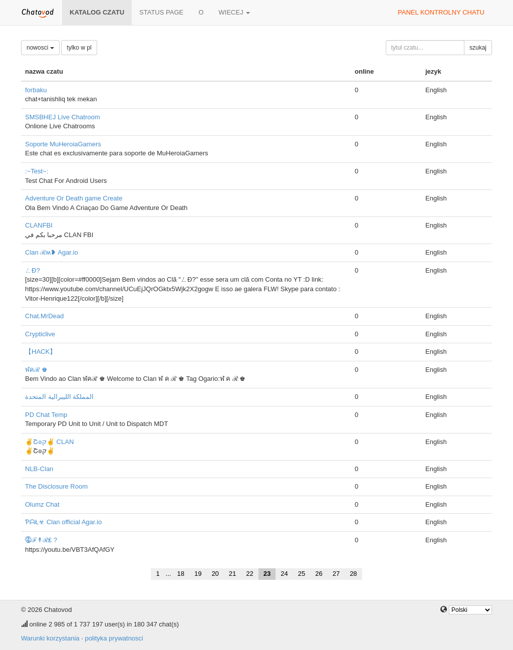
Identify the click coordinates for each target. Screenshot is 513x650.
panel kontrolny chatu (441, 12)
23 (267, 573)
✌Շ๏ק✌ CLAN (49, 442)
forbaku (36, 90)
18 (180, 573)
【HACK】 (40, 351)
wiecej (234, 12)
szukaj (477, 47)
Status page (161, 12)
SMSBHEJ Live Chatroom (62, 117)
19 (197, 573)
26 (318, 573)
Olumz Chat (42, 504)
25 (301, 573)
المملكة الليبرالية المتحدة (59, 396)
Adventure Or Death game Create (73, 198)
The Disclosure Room (56, 486)
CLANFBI (39, 225)
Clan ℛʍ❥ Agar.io (51, 252)
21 (232, 573)
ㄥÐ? (32, 270)
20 (214, 573)
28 (353, 573)
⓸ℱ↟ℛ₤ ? (41, 540)
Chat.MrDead (44, 316)
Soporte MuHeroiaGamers (63, 144)
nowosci (40, 47)
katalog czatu (97, 12)
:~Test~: (36, 171)
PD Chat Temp (46, 414)
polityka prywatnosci (114, 638)
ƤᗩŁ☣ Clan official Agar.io (63, 522)
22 (249, 573)
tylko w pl (79, 47)
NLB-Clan (39, 469)
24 (284, 573)
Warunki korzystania (50, 638)
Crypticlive (40, 334)
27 (336, 573)
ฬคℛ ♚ (36, 369)
